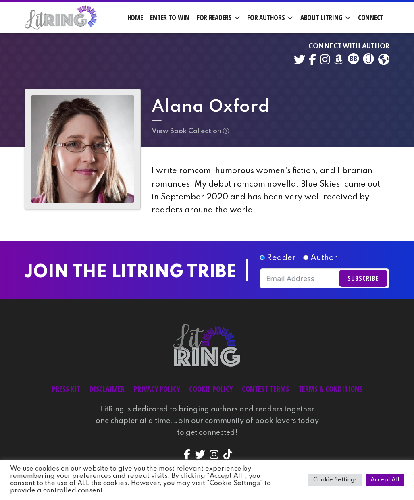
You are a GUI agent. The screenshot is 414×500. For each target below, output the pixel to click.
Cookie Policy (211, 389)
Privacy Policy (157, 389)
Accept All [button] (384, 480)
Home (135, 17)
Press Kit (66, 389)
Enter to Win (169, 17)
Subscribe (363, 278)
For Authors (266, 17)
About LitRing (321, 17)
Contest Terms (265, 389)
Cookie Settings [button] (335, 480)
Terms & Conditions (330, 389)
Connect (370, 17)
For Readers (214, 17)
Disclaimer (107, 389)
